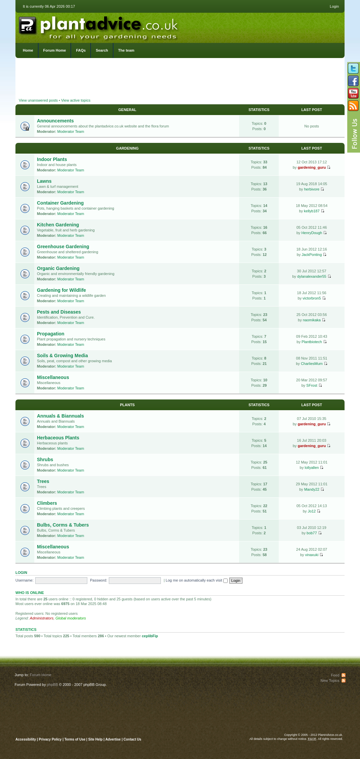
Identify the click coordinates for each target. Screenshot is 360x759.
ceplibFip (150, 636)
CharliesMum (312, 364)
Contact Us (132, 739)
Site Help (95, 739)
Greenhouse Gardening (63, 246)
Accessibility (25, 739)
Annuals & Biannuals (60, 416)
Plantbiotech (312, 342)
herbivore (311, 189)
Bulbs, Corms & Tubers (63, 525)
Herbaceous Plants (58, 437)
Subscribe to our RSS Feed (353, 105)
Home (28, 50)
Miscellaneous (53, 377)
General (127, 110)
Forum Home (54, 50)
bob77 (312, 533)
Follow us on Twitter (353, 68)
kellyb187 (311, 211)
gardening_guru (312, 167)
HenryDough (311, 233)
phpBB (52, 685)
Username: (24, 580)
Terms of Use (75, 739)
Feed (335, 675)
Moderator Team (70, 131)
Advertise (113, 739)
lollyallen (312, 468)
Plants (127, 405)
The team (126, 50)
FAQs (81, 50)
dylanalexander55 (311, 276)
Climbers (47, 503)
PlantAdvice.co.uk (99, 26)
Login (334, 6)
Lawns (44, 181)
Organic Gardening (58, 268)
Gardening (127, 148)
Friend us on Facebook (353, 80)
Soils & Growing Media (62, 355)
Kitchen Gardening (58, 224)
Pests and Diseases (59, 312)
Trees (43, 481)
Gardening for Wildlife (61, 290)
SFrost (311, 385)
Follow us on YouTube (353, 93)
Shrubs (45, 459)
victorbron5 (312, 298)
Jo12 (312, 511)
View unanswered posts (38, 100)
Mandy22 (311, 489)
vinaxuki (311, 555)
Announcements (55, 120)
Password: (98, 580)
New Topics (329, 681)
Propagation (50, 333)
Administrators (41, 618)
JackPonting (312, 255)
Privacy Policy (51, 739)
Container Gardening (60, 203)
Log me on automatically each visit (196, 580)
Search (102, 50)
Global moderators (70, 618)
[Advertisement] (180, 79)
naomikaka (312, 320)
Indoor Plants (52, 159)
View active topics (75, 100)
